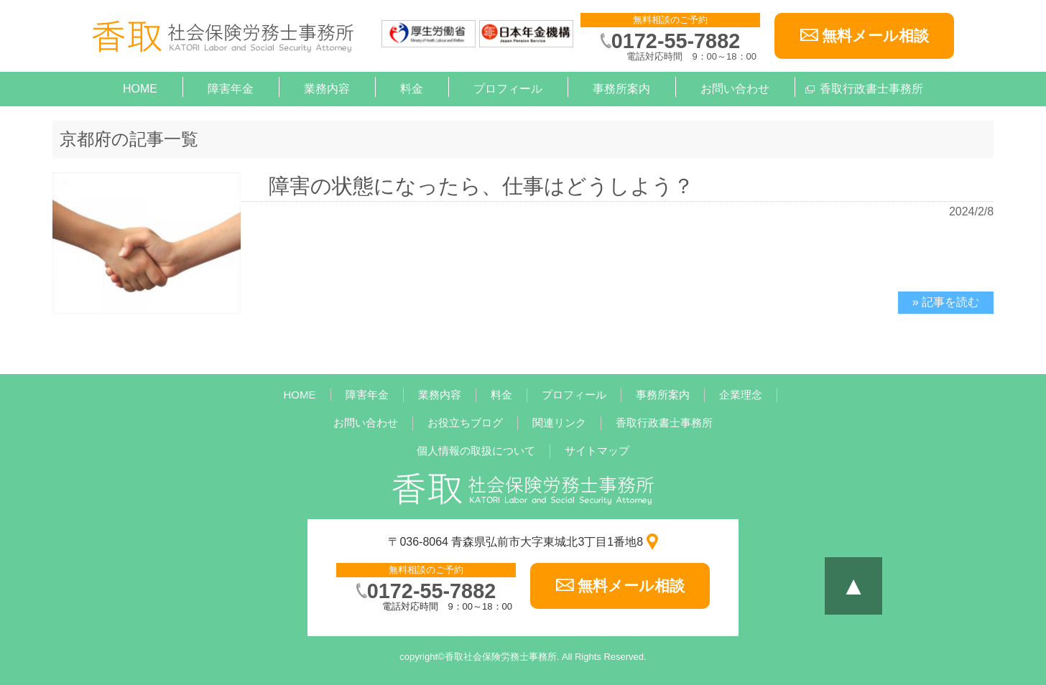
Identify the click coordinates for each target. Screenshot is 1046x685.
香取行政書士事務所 (871, 89)
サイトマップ (597, 450)
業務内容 (327, 89)
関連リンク (559, 422)
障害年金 (231, 89)
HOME (140, 89)
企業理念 (740, 394)
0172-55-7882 (675, 40)
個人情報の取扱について (476, 450)
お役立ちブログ (465, 422)
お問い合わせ (734, 89)
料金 (411, 89)
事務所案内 (621, 89)
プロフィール (507, 89)
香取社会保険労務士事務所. (502, 656)
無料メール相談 (875, 35)
